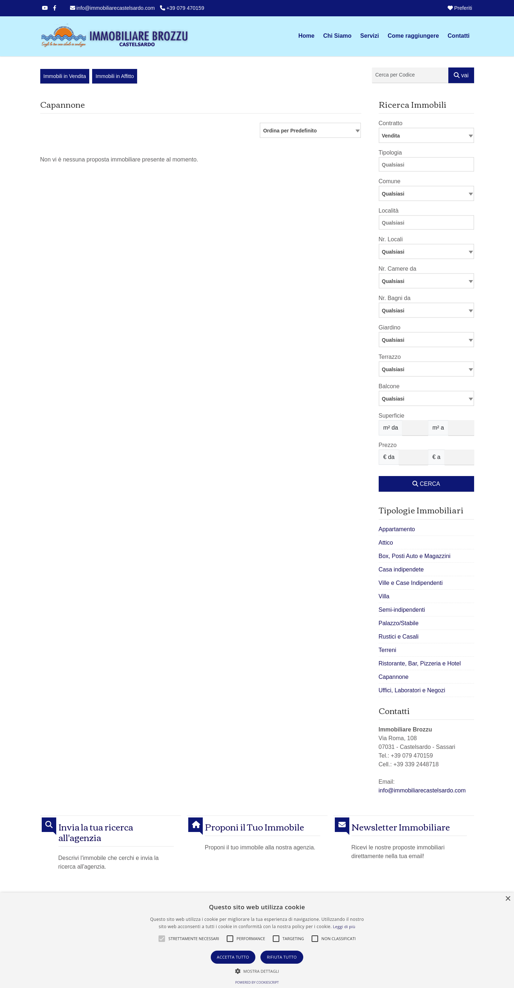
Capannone (394, 677)
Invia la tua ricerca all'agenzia (95, 832)
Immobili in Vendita (65, 76)
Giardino (389, 327)
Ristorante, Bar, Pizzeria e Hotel (420, 663)
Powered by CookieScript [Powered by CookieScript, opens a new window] (257, 982)
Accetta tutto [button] (233, 957)
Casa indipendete (401, 569)
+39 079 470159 (182, 8)
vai (461, 75)
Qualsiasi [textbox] (393, 252)
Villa (384, 596)
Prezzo (388, 445)
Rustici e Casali (399, 637)
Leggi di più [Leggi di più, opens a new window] (344, 926)
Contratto (391, 123)
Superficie (391, 416)
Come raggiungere (413, 36)
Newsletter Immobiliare (400, 826)
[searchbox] (428, 165)
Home (306, 36)
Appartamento (397, 529)
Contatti (458, 36)
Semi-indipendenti (402, 610)
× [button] (507, 899)
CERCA (426, 484)
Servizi (369, 36)
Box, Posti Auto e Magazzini (415, 556)
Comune (389, 181)
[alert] (257, 940)
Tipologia (390, 152)
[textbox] (426, 193)
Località (389, 211)
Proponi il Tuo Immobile (254, 826)
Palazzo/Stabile (399, 623)
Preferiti (460, 8)
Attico (386, 543)
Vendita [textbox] (391, 136)
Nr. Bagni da (395, 298)
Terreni (387, 650)
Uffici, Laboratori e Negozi (412, 690)
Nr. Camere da (397, 269)
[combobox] (310, 130)
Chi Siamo (337, 36)
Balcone (389, 386)
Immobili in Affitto (114, 76)
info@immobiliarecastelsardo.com (112, 8)
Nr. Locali (391, 239)
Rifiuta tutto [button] (282, 957)
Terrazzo (390, 357)
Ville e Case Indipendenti (411, 583)
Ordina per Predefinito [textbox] (290, 131)
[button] (162, 938)
